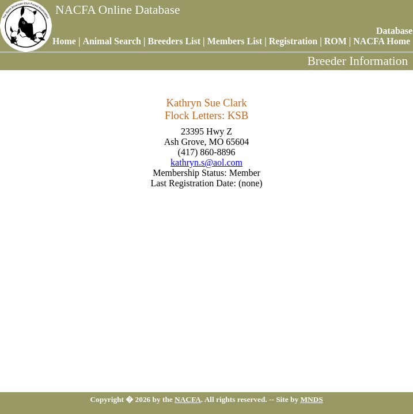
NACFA (188, 399)
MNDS (311, 399)
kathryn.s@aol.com (206, 162)
